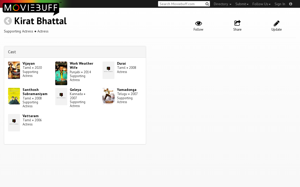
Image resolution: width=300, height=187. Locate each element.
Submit (242, 4)
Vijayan (29, 63)
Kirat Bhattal (40, 21)
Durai (121, 63)
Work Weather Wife (81, 65)
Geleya (75, 89)
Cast (12, 51)
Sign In (280, 4)
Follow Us (262, 4)
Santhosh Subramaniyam (35, 91)
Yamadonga (127, 89)
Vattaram (31, 115)
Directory (222, 4)
